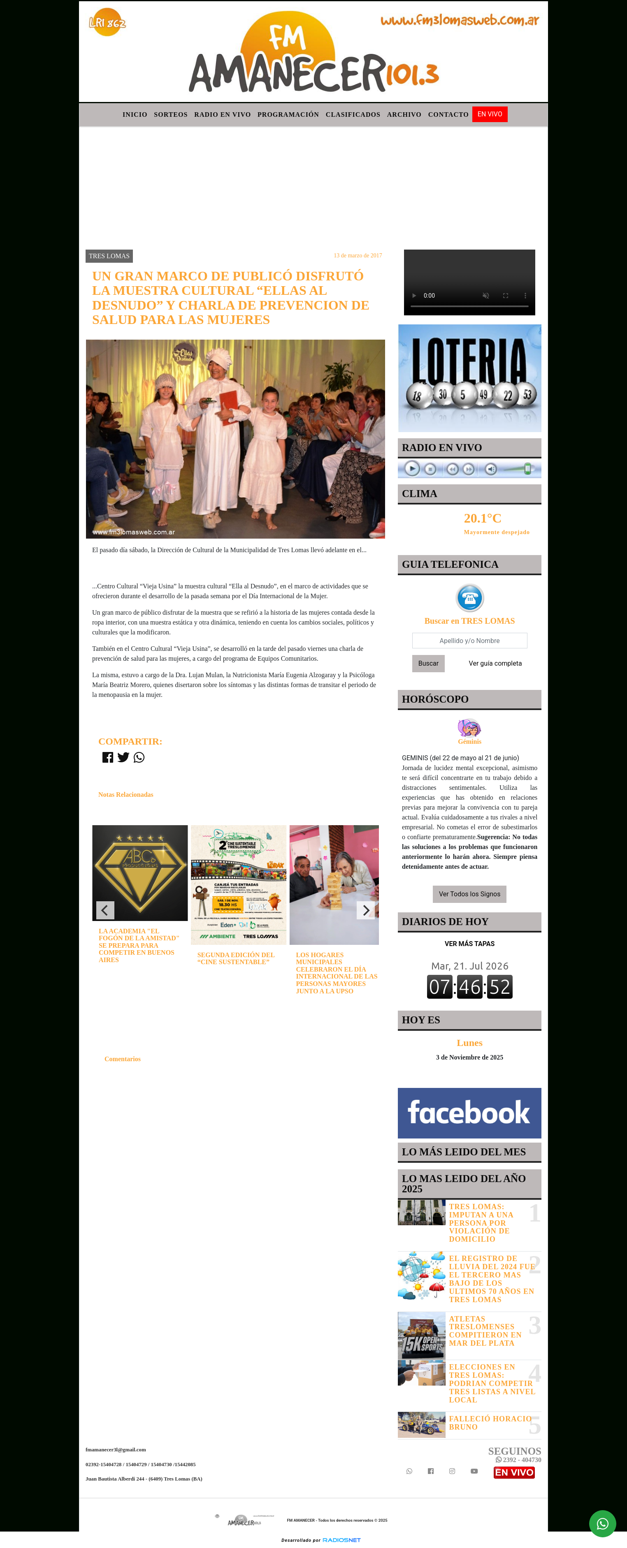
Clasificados (353, 114)
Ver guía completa (495, 663)
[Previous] (105, 910)
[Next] (366, 910)
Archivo (404, 114)
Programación (288, 114)
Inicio (135, 114)
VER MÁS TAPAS (470, 944)
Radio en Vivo (222, 114)
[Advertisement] (313, 187)
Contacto (448, 114)
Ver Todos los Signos (470, 894)
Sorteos (171, 114)
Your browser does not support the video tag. (469, 282)
